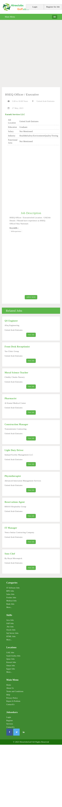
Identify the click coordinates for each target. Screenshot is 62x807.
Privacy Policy (12, 698)
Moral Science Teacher (16, 372)
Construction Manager (16, 424)
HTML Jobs (11, 636)
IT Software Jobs (13, 588)
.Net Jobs (10, 627)
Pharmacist (10, 398)
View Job (31, 335)
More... (9, 607)
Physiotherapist (13, 476)
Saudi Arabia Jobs (13, 656)
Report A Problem (13, 701)
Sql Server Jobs (12, 633)
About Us (10, 688)
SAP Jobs (10, 623)
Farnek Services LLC (15, 114)
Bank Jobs (10, 604)
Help (8, 695)
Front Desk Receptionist (17, 346)
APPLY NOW (31, 297)
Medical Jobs (11, 601)
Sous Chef (10, 553)
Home (8, 685)
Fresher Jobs (11, 598)
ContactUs (10, 704)
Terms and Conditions (14, 691)
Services (9, 724)
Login (8, 717)
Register (9, 721)
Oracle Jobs (10, 630)
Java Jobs (10, 620)
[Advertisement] (31, 54)
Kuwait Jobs (11, 662)
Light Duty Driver (14, 450)
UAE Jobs (10, 653)
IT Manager (11, 528)
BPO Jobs (10, 591)
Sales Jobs (10, 594)
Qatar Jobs (10, 659)
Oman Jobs (10, 666)
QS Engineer (11, 321)
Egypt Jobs (10, 669)
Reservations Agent (15, 502)
